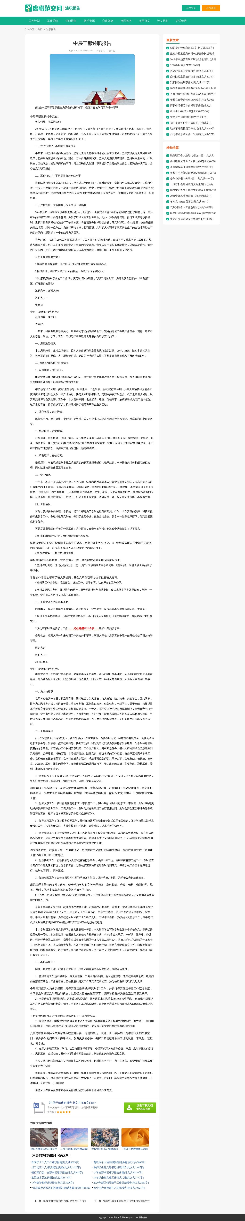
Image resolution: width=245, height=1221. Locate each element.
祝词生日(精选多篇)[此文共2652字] (189, 111)
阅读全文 (100, 51)
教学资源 (89, 20)
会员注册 (211, 8)
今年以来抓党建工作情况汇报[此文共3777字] (119, 1178)
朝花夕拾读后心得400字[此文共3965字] (192, 48)
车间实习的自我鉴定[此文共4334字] (190, 202)
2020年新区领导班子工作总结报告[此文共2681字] (121, 1183)
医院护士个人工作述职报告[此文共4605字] (55, 1162)
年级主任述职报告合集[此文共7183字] (64, 1201)
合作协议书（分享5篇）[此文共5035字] (192, 179)
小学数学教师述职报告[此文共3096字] (52, 1183)
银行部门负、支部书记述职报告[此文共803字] (57, 1172)
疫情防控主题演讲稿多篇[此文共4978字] (192, 77)
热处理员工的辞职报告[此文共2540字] (191, 71)
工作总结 (52, 20)
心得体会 (107, 20)
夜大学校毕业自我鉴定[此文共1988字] (191, 167)
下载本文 (111, 51)
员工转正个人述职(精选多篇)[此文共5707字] (56, 1167)
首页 (40, 29)
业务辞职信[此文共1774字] (185, 65)
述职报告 (72, 8)
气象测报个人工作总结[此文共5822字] (191, 207)
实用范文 (144, 20)
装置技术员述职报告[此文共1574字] (51, 1178)
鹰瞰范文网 (118, 1218)
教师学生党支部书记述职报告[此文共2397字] (119, 1167)
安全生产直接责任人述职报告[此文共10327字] (119, 1188)
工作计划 (34, 20)
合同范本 (126, 20)
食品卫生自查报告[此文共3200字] (189, 117)
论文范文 (162, 20)
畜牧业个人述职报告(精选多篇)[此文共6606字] (119, 1162)
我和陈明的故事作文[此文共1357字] (190, 82)
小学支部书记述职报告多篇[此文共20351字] (118, 1172)
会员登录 (191, 8)
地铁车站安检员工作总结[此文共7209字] (192, 129)
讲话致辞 (181, 20)
